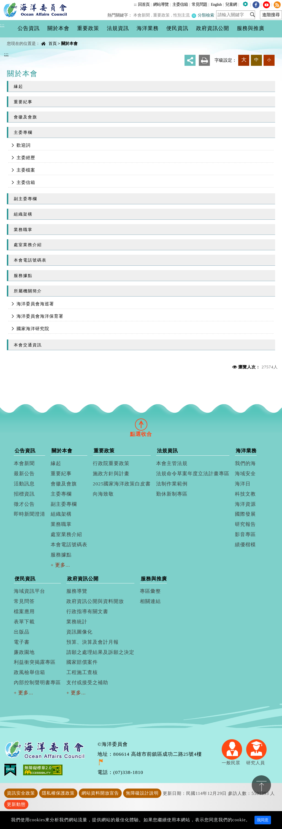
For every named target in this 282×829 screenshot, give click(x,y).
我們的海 (245, 463)
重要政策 (162, 15)
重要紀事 (23, 101)
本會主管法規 (172, 463)
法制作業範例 (172, 483)
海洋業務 (246, 450)
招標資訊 (24, 494)
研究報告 (245, 524)
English (216, 4)
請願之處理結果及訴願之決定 (100, 652)
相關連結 (150, 601)
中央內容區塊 (18, 38)
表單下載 (24, 621)
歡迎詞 (24, 145)
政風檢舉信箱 (29, 672)
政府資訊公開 (83, 578)
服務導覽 (76, 591)
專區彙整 (150, 591)
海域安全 (245, 473)
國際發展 (245, 514)
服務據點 (23, 275)
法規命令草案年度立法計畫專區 (192, 473)
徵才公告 (24, 504)
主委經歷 (26, 157)
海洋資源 (245, 504)
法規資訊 (167, 450)
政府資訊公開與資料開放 (95, 601)
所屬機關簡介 (28, 291)
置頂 (261, 785)
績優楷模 (245, 544)
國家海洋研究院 (33, 328)
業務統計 (76, 621)
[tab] (141, 424)
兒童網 (231, 4)
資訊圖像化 (79, 632)
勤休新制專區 (172, 494)
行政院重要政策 (111, 463)
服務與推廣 (154, 578)
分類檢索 (203, 15)
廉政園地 (24, 652)
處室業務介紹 (28, 244)
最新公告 (24, 473)
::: (135, 4)
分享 (190, 60)
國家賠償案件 (82, 662)
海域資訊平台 (29, 591)
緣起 (18, 86)
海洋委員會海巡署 (35, 303)
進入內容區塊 (14, 3)
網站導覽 (161, 4)
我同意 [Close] (263, 820)
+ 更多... (60, 565)
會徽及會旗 (25, 117)
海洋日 (243, 483)
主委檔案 (26, 170)
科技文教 (245, 494)
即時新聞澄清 (29, 514)
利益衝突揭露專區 (35, 662)
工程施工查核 (82, 672)
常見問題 (199, 4)
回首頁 (144, 4)
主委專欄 (23, 132)
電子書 (21, 642)
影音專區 (245, 534)
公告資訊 (25, 450)
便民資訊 (25, 578)
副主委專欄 (25, 198)
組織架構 (23, 214)
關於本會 (69, 43)
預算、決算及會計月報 (92, 642)
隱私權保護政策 (58, 793)
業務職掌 (23, 229)
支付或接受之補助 (87, 682)
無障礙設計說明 (142, 793)
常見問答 (24, 601)
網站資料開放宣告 (100, 793)
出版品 (21, 632)
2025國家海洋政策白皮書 (122, 483)
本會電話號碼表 (30, 260)
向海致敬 (103, 494)
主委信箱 (180, 4)
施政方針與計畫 (111, 473)
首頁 (52, 43)
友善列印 (204, 60)
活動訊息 (24, 483)
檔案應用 (24, 611)
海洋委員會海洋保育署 (40, 316)
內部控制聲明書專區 (37, 682)
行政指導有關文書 (87, 611)
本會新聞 (143, 15)
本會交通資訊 (28, 345)
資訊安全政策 (21, 793)
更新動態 (16, 804)
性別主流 (182, 15)
